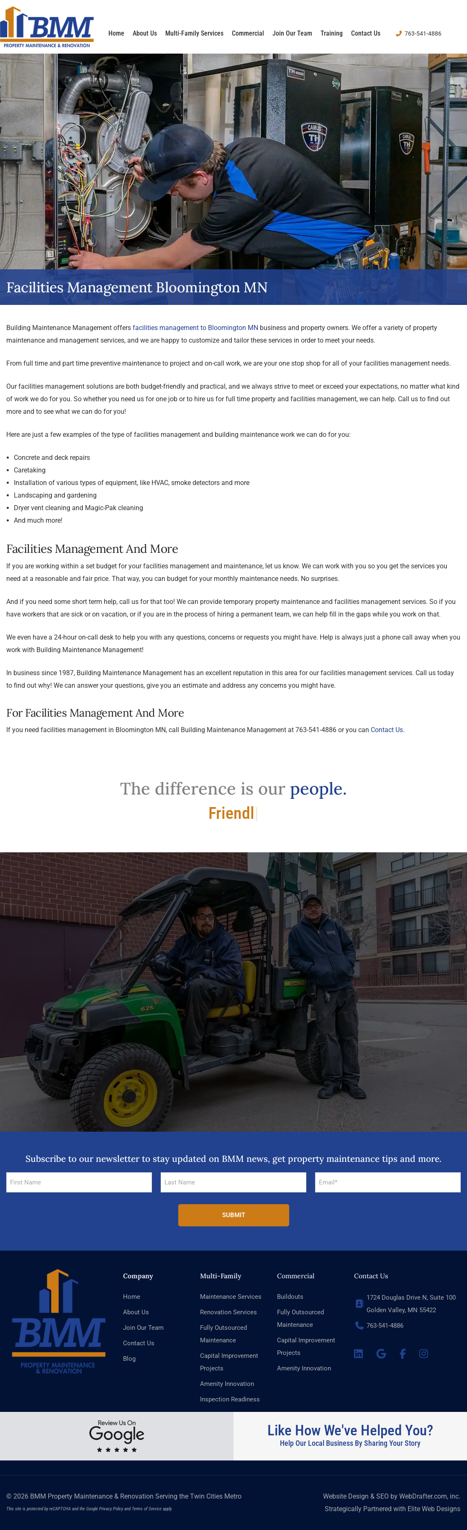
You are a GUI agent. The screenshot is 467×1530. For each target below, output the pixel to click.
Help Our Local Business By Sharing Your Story (350, 1443)
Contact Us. (388, 730)
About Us (145, 33)
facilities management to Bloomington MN (195, 328)
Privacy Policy (111, 1509)
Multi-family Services (194, 33)
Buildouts (290, 1296)
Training (332, 33)
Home (116, 33)
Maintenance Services (231, 1296)
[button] (233, 1012)
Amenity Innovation (227, 1384)
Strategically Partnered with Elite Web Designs (392, 1509)
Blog (129, 1358)
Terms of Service (147, 1509)
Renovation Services (228, 1312)
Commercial (248, 33)
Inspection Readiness (230, 1399)
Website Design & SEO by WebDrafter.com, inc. (391, 1496)
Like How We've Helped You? (350, 1430)
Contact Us (365, 33)
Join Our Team (292, 33)
